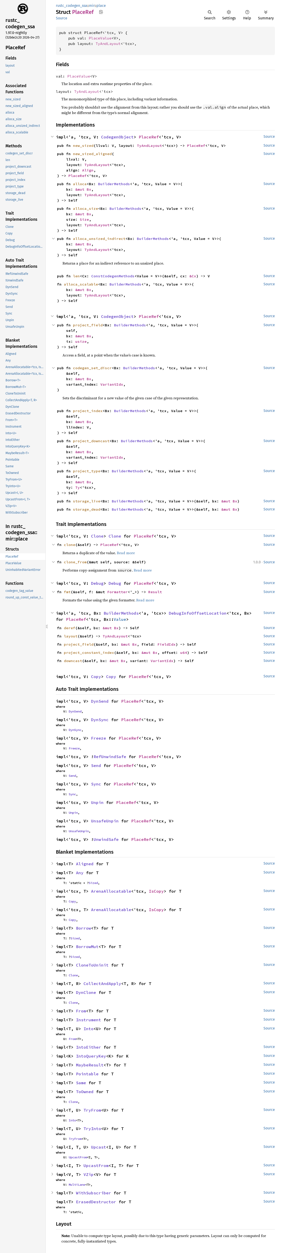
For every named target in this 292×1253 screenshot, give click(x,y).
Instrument (88, 1019)
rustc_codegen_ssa (71, 5)
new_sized (83, 145)
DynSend (100, 701)
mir (92, 5)
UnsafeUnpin (105, 821)
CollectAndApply (102, 983)
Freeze (98, 738)
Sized (93, 883)
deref (69, 628)
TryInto (92, 1128)
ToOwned (85, 1091)
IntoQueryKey (91, 1056)
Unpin (97, 802)
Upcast (98, 1147)
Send (96, 765)
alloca (80, 184)
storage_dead (86, 509)
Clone (97, 536)
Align (88, 170)
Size (84, 219)
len (76, 276)
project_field (88, 325)
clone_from (75, 562)
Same (81, 1082)
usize (81, 341)
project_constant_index (89, 652)
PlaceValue (100, 38)
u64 (183, 652)
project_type (86, 471)
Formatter (117, 592)
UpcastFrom (78, 1157)
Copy (96, 676)
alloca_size (85, 208)
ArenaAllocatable (111, 891)
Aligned (85, 863)
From (81, 1011)
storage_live (86, 501)
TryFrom (92, 1110)
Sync (96, 784)
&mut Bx (83, 189)
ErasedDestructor (96, 1201)
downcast (73, 660)
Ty (77, 487)
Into (88, 1028)
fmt (67, 592)
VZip (88, 1174)
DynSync (100, 719)
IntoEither (88, 1047)
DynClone (86, 992)
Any (79, 872)
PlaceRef (149, 137)
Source (61, 18)
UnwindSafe (106, 839)
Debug (97, 583)
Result (155, 592)
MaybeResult (90, 1065)
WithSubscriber (93, 1193)
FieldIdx (166, 644)
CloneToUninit (92, 965)
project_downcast (91, 441)
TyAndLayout (108, 43)
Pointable (87, 1073)
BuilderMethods (114, 184)
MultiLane (77, 1185)
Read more (126, 552)
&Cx (192, 276)
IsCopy (156, 891)
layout (71, 636)
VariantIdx (111, 384)
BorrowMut (87, 946)
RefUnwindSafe (110, 756)
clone (69, 544)
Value (120, 619)
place (101, 5)
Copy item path (101, 12)
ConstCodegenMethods (113, 276)
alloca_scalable (81, 284)
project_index (88, 410)
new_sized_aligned (92, 153)
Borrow (83, 928)
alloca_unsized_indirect (99, 238)
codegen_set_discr (92, 368)
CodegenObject (117, 137)
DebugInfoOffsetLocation (198, 613)
